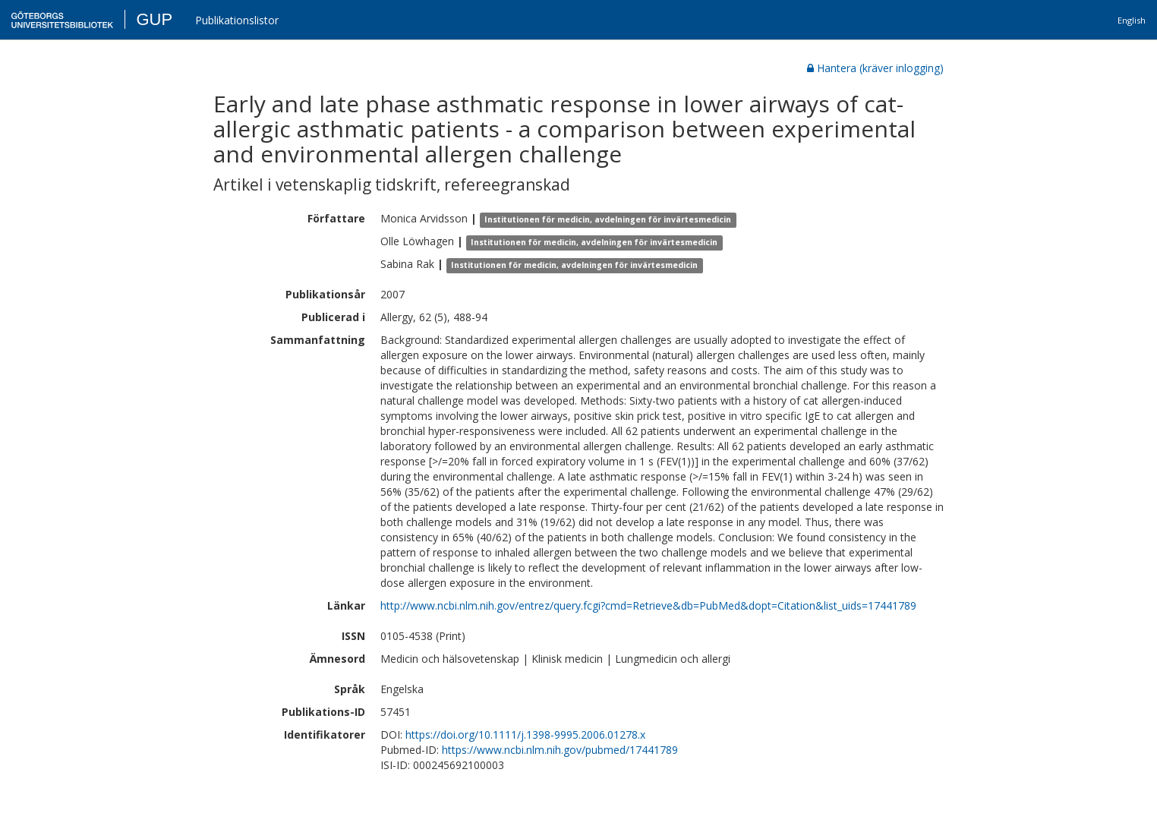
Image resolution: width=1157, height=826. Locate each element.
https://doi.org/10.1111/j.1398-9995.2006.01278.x (525, 734)
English (1132, 20)
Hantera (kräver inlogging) (875, 68)
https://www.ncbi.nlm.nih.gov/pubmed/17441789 (560, 749)
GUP (154, 19)
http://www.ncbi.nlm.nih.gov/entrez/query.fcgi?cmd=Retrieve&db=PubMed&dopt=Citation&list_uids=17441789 (648, 605)
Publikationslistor (237, 20)
